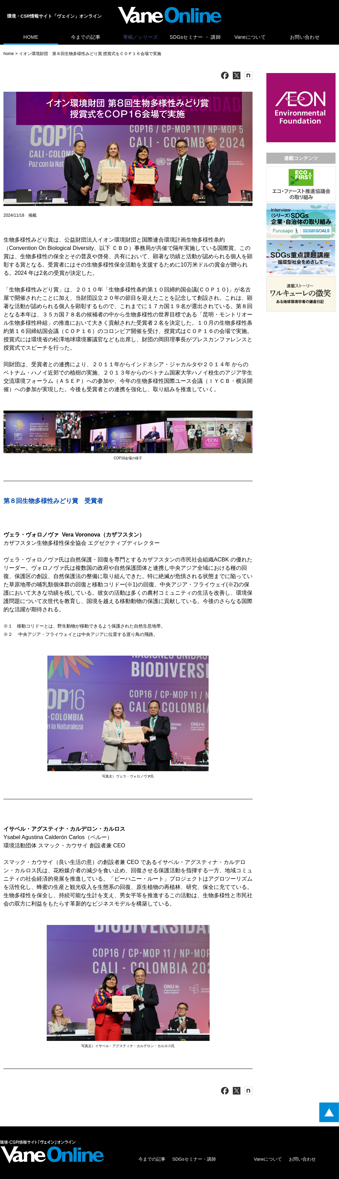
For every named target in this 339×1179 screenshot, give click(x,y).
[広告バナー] (301, 74)
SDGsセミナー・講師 (194, 1159)
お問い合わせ (305, 37)
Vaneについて (250, 37)
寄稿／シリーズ (140, 37)
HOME (30, 37)
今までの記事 (86, 37)
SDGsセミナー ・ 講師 (195, 37)
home (8, 53)
